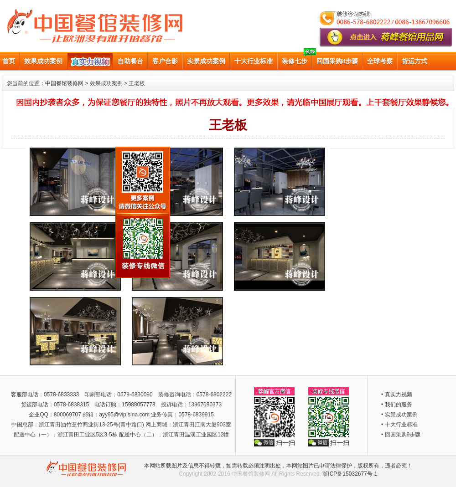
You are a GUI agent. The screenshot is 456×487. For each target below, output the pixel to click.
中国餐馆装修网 (64, 83)
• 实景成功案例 (399, 414)
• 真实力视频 (396, 394)
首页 (8, 61)
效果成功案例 (43, 61)
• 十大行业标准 (399, 424)
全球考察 (380, 61)
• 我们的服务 (396, 404)
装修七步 (294, 61)
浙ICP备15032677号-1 (349, 474)
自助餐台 (130, 61)
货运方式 (414, 61)
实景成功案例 (206, 61)
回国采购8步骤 (337, 61)
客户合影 (165, 61)
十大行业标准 (253, 61)
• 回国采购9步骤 (400, 434)
